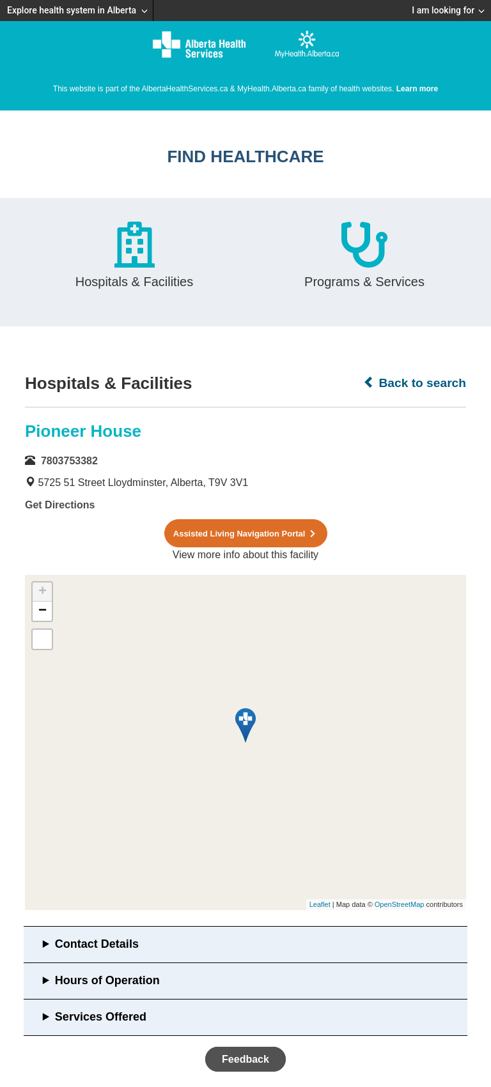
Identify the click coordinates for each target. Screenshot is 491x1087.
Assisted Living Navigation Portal (245, 533)
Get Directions (60, 504)
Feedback (245, 1059)
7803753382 (69, 460)
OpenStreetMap (400, 904)
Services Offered (100, 1016)
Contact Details (97, 944)
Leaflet (320, 904)
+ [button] (42, 592)
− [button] (42, 611)
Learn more (417, 88)
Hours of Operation (107, 980)
